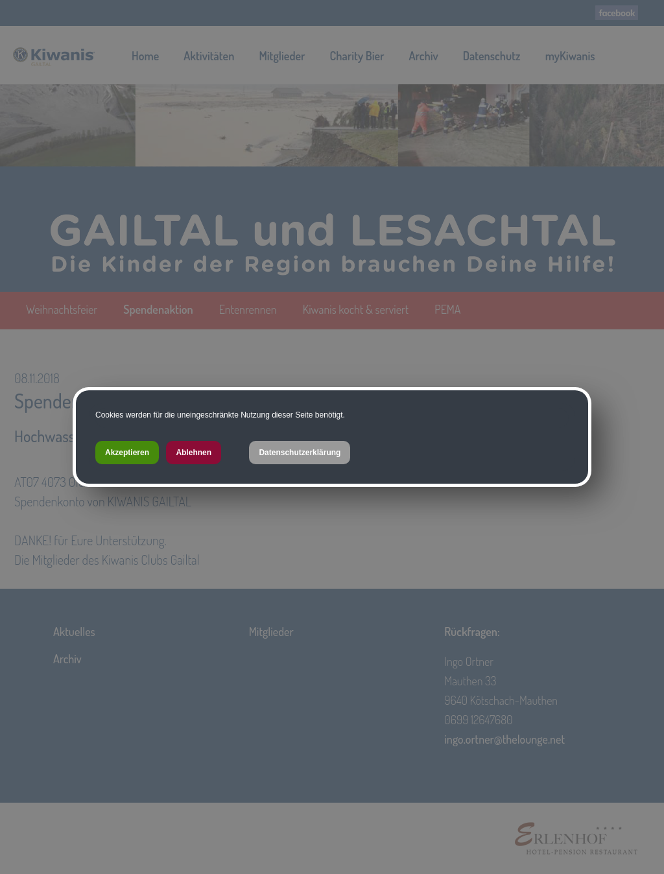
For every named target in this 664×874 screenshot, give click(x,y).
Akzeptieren (127, 452)
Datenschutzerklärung (299, 452)
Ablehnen (193, 452)
